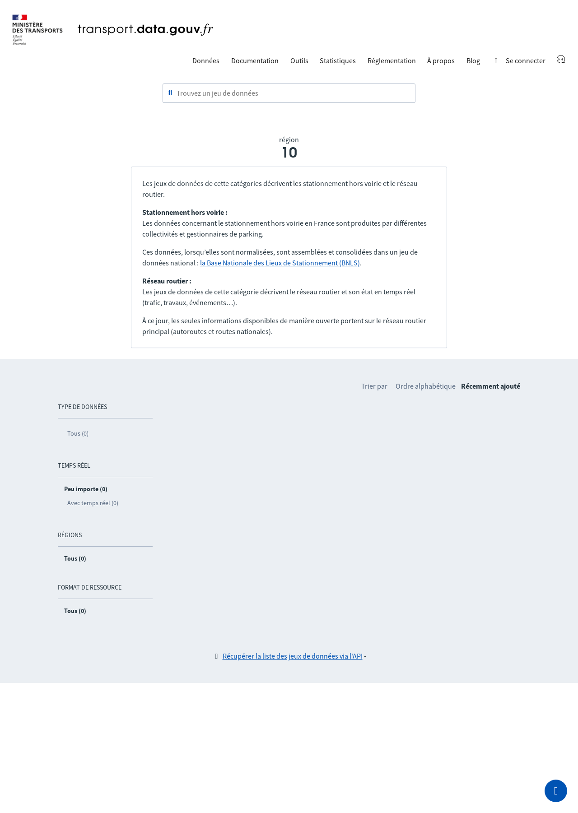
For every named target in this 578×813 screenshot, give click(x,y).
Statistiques (338, 60)
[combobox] (289, 93)
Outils (299, 60)
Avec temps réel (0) (92, 503)
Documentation (255, 60)
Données (205, 60)
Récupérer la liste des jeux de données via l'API (293, 655)
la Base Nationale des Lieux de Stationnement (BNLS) (280, 262)
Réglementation (392, 60)
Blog (473, 60)
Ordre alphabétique (426, 385)
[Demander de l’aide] (556, 791)
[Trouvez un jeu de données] (289, 93)
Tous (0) (78, 433)
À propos (441, 60)
